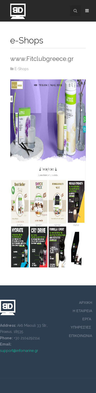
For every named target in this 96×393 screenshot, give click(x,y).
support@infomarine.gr (19, 351)
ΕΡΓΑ (87, 319)
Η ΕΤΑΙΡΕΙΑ (82, 311)
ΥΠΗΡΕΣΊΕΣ (81, 327)
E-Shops (22, 69)
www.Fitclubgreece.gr (42, 58)
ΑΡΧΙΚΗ (85, 303)
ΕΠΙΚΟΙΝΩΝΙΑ (80, 336)
